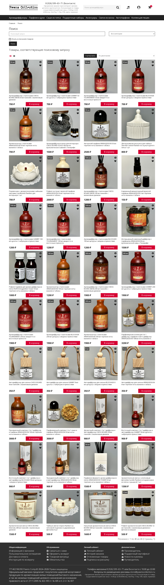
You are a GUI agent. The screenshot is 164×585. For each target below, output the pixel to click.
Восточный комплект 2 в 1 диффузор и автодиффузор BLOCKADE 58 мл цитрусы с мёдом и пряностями (25, 480)
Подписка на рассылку (98, 559)
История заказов (95, 553)
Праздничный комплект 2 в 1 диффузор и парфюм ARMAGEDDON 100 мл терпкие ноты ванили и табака (25, 432)
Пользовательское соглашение (25, 553)
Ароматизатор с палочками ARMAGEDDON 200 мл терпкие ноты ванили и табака (98, 337)
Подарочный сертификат (137, 553)
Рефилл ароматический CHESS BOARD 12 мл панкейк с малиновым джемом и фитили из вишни (137, 528)
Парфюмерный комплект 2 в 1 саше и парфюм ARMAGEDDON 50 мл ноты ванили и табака (62, 432)
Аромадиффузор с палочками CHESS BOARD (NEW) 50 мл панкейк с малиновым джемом (25, 98)
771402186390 (16, 569)
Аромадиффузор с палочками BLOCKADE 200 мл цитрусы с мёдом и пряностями (63, 336)
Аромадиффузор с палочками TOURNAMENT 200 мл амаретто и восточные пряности (22, 337)
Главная (12, 23)
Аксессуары (91, 17)
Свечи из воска (106, 17)
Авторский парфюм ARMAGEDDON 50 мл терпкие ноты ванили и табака (100, 145)
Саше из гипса (54, 17)
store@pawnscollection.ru (142, 572)
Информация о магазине (21, 550)
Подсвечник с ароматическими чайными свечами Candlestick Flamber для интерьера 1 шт (26, 193)
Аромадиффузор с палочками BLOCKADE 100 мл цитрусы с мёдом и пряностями (100, 240)
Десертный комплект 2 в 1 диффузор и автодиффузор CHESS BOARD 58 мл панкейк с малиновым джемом (99, 432)
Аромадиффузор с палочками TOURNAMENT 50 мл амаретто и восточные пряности (96, 98)
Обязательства (56, 559)
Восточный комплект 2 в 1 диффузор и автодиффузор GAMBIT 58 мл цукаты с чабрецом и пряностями (137, 432)
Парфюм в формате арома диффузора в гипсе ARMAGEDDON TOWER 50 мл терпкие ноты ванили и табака (100, 480)
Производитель (132, 550)
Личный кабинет (95, 550)
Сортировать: (90, 56)
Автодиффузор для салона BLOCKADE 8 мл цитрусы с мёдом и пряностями (99, 383)
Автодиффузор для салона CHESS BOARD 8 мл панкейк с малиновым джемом (25, 383)
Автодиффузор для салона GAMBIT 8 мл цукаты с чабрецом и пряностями (62, 383)
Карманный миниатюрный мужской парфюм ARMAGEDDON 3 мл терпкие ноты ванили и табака (136, 193)
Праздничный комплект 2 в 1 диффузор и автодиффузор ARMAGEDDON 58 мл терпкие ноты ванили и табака (63, 480)
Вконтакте (69, 3)
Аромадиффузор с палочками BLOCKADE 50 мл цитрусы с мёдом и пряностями (137, 97)
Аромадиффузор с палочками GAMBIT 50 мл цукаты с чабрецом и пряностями (63, 97)
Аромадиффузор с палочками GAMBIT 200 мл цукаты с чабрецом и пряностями (138, 288)
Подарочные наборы (73, 17)
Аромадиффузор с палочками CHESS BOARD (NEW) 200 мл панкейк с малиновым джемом (99, 289)
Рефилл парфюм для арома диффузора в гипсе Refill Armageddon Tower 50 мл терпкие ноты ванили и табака (25, 289)
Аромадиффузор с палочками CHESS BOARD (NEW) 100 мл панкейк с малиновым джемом (99, 193)
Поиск (20, 23)
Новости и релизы (133, 556)
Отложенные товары (97, 556)
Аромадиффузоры (18, 17)
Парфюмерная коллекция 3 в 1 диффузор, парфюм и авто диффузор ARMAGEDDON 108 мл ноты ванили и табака (136, 337)
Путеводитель (131, 559)
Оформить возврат (59, 553)
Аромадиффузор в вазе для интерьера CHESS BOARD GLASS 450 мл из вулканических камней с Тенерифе (62, 146)
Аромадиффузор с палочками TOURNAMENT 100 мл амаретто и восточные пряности (60, 241)
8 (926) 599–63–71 (115, 569)
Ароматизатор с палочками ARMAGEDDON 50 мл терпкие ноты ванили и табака (23, 146)
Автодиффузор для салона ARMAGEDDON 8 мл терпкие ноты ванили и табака (138, 383)
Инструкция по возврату (21, 559)
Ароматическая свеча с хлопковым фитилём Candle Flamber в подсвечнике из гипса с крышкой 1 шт (137, 480)
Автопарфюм (123, 17)
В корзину (34, 104)
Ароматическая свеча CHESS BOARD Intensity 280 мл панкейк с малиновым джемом (24, 528)
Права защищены (58, 569)
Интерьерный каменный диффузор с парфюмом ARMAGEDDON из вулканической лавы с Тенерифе (136, 241)
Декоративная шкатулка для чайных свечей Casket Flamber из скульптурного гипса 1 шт (138, 146)
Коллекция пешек (140, 17)
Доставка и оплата (18, 556)
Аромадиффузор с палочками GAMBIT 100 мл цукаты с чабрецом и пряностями (26, 240)
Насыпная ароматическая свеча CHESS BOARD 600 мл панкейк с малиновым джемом (100, 528)
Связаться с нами (58, 550)
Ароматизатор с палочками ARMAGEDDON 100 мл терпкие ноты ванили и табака (61, 289)
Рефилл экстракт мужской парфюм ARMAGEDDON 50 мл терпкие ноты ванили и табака (61, 193)
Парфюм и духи (37, 17)
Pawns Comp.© (30, 569)
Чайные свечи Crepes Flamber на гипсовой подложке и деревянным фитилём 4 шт (61, 528)
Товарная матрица (59, 556)
